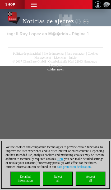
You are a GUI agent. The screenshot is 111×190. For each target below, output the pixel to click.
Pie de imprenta (53, 53)
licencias (60, 57)
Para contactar (76, 53)
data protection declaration (74, 167)
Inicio (73, 57)
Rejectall (58, 178)
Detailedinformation (25, 178)
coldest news (55, 69)
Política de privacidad (27, 53)
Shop (10, 4)
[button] (34, 4)
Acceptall (90, 178)
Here (60, 159)
